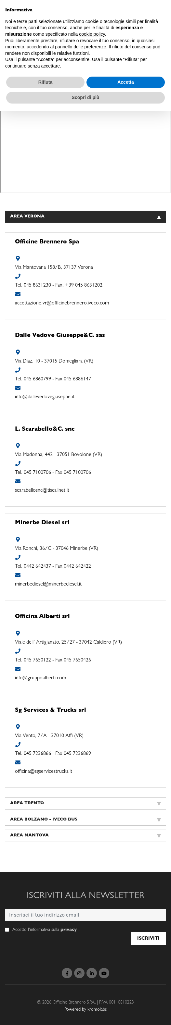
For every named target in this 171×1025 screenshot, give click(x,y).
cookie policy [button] (92, 34)
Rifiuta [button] (45, 82)
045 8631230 (37, 285)
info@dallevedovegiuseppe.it (44, 397)
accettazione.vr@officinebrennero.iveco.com (62, 303)
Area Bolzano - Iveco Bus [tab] (85, 820)
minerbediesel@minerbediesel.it (48, 584)
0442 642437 (37, 566)
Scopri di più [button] (85, 97)
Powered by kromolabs (85, 1009)
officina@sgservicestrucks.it (43, 771)
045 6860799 (37, 379)
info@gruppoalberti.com (40, 678)
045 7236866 (37, 754)
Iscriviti (148, 938)
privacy (68, 930)
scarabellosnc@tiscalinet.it (42, 490)
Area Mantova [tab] (85, 836)
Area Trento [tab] (85, 803)
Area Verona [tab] (85, 217)
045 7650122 (37, 660)
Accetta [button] (125, 82)
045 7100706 (37, 472)
